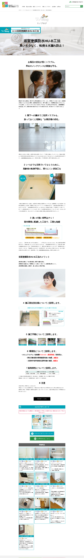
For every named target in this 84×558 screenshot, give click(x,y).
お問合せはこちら (42, 438)
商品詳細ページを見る (42, 398)
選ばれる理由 (29, 6)
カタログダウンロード (42, 433)
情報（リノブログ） (46, 6)
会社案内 (54, 6)
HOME (23, 6)
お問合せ (59, 6)
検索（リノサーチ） (37, 6)
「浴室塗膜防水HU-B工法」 (33, 207)
